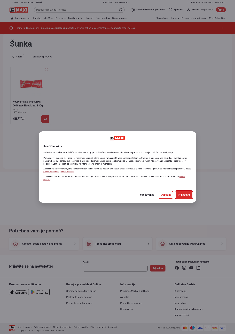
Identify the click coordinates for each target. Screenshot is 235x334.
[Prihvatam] (184, 195)
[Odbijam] (166, 195)
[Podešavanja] (146, 195)
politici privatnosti (51, 172)
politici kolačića (67, 172)
